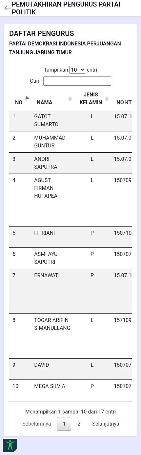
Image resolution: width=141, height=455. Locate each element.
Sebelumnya (36, 424)
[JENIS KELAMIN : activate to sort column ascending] (92, 99)
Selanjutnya (105, 424)
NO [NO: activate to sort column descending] (18, 102)
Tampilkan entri (70, 70)
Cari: (70, 81)
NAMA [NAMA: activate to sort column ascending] (44, 102)
